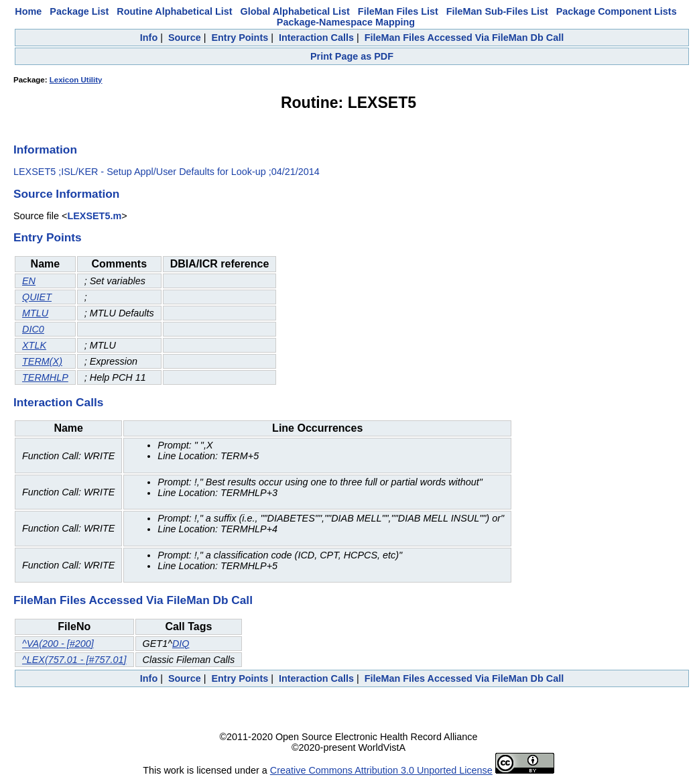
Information (45, 149)
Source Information (66, 193)
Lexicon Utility (76, 80)
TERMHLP (45, 377)
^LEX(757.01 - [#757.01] (74, 659)
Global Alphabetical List (294, 11)
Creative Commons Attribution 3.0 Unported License (381, 770)
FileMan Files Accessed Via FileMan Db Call (464, 37)
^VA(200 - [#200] (58, 643)
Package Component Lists (616, 11)
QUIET (37, 297)
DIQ (181, 643)
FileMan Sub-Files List (497, 11)
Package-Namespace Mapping (346, 22)
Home (28, 11)
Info (148, 37)
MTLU (35, 313)
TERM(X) (42, 361)
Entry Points (239, 37)
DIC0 (33, 329)
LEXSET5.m (94, 216)
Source (184, 37)
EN (29, 281)
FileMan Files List (398, 11)
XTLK (34, 345)
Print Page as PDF (351, 56)
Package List (79, 11)
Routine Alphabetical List (174, 11)
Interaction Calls (316, 37)
